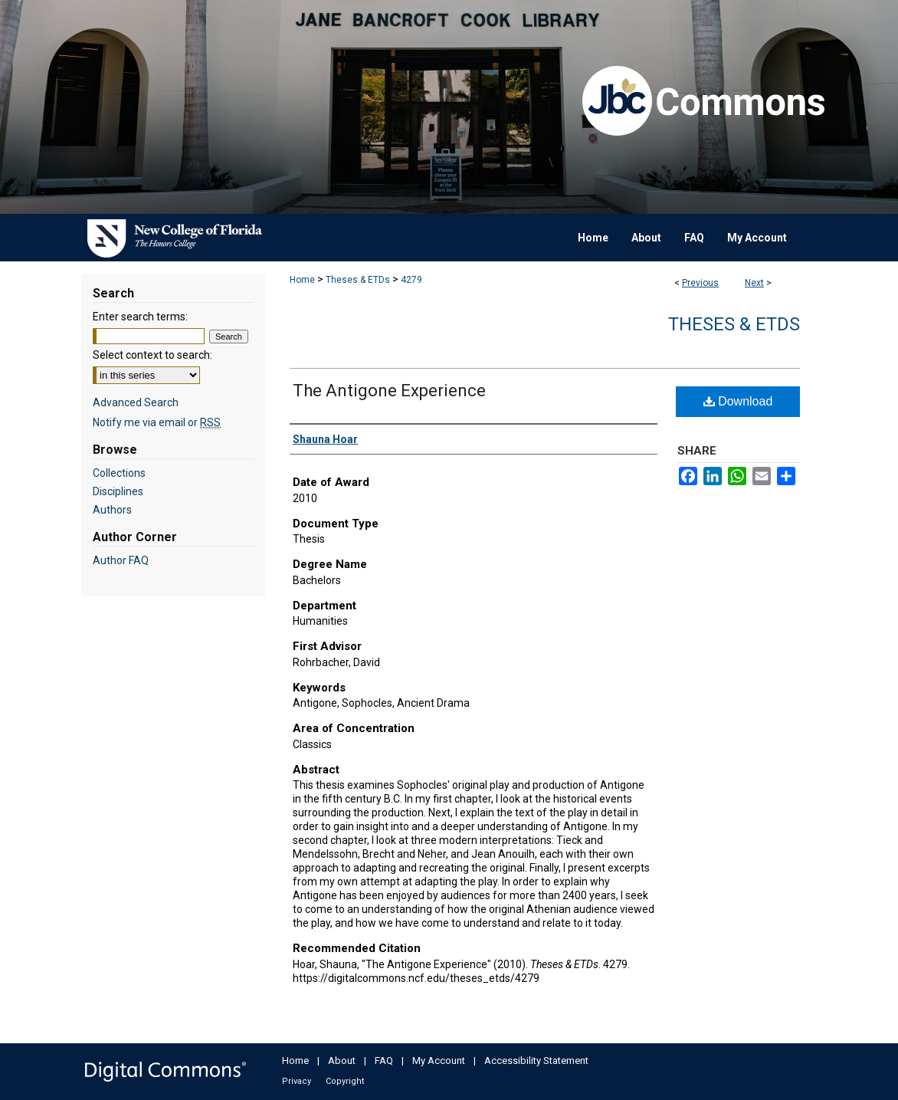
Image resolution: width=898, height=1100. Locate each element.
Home (302, 279)
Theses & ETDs (358, 279)
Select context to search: (152, 355)
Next (754, 282)
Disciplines (118, 491)
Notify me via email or (157, 422)
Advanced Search (136, 402)
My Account (438, 1060)
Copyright (345, 1081)
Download (738, 401)
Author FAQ (121, 560)
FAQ (384, 1060)
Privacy (296, 1081)
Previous (700, 282)
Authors (112, 510)
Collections (119, 473)
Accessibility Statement (536, 1060)
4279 (411, 279)
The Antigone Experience (389, 390)
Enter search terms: (140, 316)
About (342, 1060)
